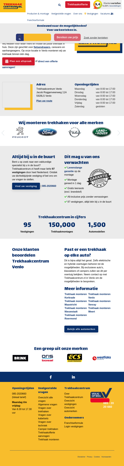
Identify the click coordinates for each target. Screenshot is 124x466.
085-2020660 (49, 186)
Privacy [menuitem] (89, 457)
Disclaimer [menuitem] (81, 457)
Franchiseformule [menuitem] (35, 20)
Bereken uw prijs (67, 37)
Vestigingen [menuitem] (91, 14)
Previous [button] (4, 133)
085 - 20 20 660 (108, 405)
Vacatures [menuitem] (106, 14)
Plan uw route (44, 101)
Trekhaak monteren (48, 439)
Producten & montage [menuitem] (38, 13)
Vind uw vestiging (26, 186)
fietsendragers (42, 47)
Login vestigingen (73, 426)
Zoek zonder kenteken (96, 37)
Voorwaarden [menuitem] (106, 457)
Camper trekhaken (48, 429)
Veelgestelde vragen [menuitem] (61, 13)
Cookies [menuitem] (97, 457)
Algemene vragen (47, 404)
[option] (20, 132)
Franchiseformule (73, 423)
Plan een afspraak (21, 61)
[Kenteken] (37, 37)
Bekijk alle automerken (81, 329)
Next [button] (117, 133)
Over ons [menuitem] (77, 13)
